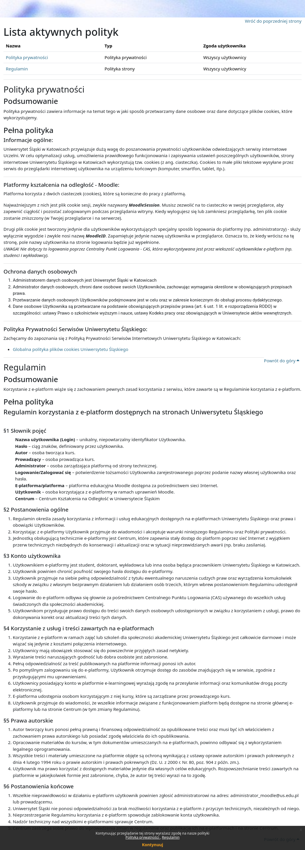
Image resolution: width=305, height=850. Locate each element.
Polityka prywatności (142, 837)
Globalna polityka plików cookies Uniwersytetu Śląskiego (70, 349)
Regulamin (171, 837)
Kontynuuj (152, 844)
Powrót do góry (281, 360)
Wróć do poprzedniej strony (273, 21)
